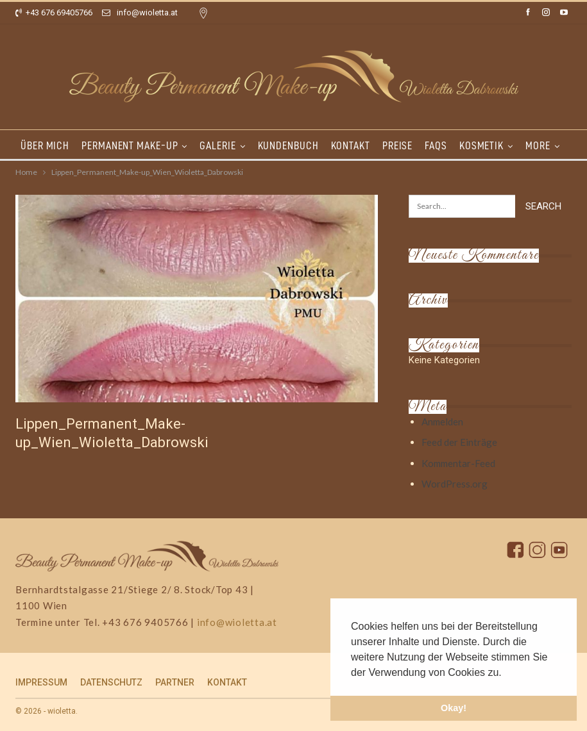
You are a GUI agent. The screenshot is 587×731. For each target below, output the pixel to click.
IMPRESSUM (41, 682)
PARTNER (174, 682)
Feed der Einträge (459, 442)
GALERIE (217, 145)
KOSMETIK (481, 145)
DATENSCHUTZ (111, 682)
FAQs (436, 145)
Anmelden (442, 421)
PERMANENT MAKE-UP (129, 145)
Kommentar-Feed (458, 463)
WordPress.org (454, 483)
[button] (506, 673)
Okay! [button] (453, 708)
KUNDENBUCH (288, 145)
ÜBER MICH (45, 145)
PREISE (397, 145)
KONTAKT (350, 145)
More (537, 145)
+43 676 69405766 (53, 12)
